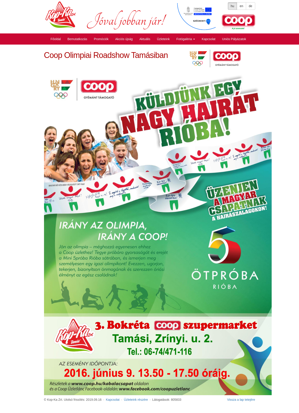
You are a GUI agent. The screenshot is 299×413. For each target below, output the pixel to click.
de (250, 6)
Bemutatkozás (77, 39)
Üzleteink (163, 39)
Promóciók (101, 39)
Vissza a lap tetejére (241, 399)
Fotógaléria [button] (186, 39)
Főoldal (56, 39)
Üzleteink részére (136, 399)
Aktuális (144, 39)
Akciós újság (124, 39)
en (241, 6)
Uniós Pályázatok (234, 39)
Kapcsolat (208, 39)
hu (232, 6)
